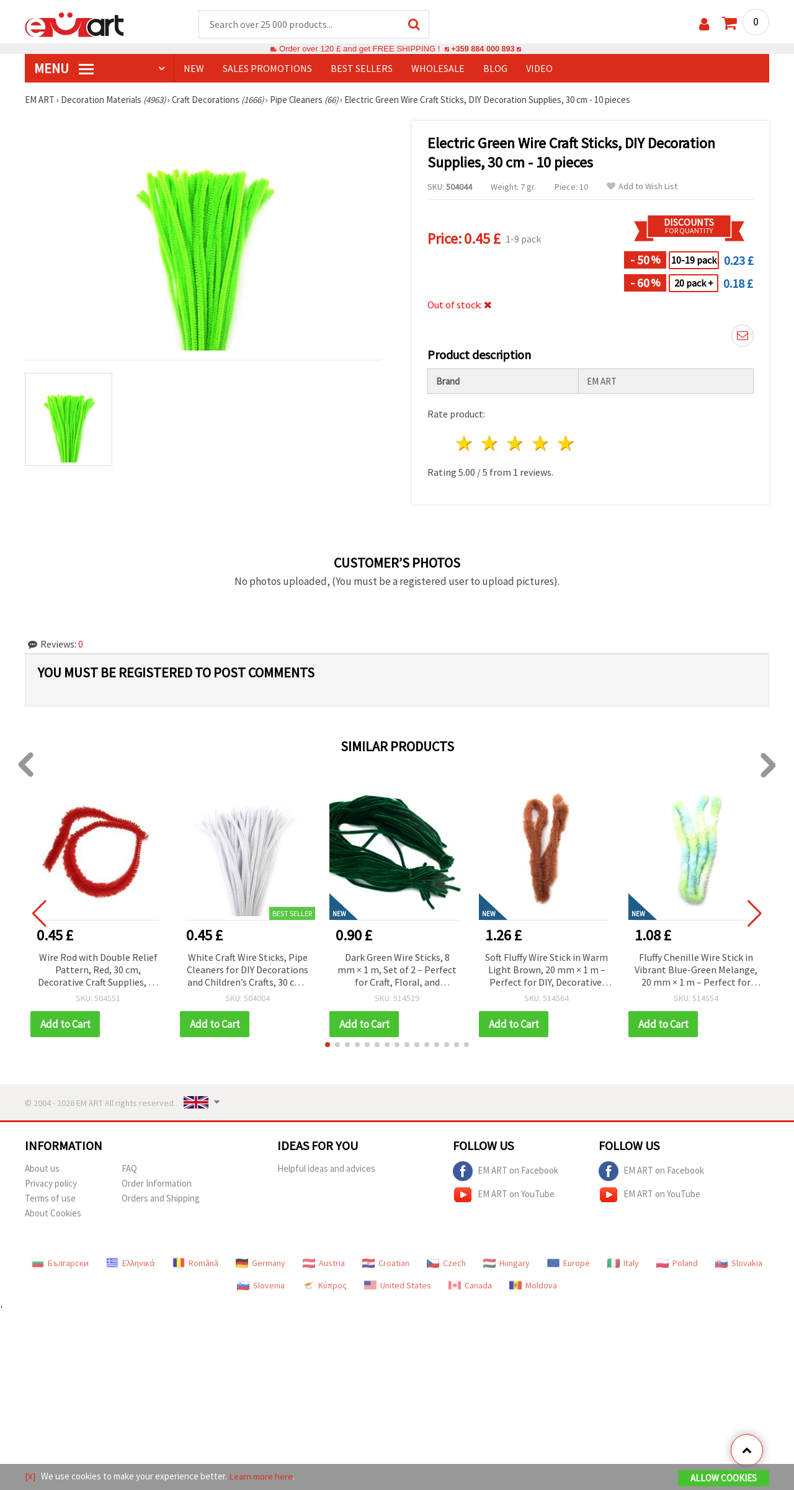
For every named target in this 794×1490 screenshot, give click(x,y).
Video (539, 69)
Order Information (157, 1184)
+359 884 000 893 (482, 49)
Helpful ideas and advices (326, 1169)
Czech (446, 1263)
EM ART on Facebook (505, 1172)
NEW (194, 69)
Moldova (533, 1286)
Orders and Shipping (161, 1199)
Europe (568, 1263)
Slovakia (738, 1263)
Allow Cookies (723, 1478)
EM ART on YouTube (504, 1195)
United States (397, 1286)
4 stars (540, 444)
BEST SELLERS (362, 69)
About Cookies (53, 1214)
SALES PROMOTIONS (267, 69)
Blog (495, 69)
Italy (623, 1263)
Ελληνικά (130, 1263)
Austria (324, 1263)
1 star (465, 444)
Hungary (506, 1263)
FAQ (129, 1169)
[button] (327, 1045)
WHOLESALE (438, 69)
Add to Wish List (642, 187)
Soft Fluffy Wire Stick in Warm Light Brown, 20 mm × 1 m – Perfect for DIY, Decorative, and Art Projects (546, 971)
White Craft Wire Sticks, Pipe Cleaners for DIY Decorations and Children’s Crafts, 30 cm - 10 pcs (247, 971)
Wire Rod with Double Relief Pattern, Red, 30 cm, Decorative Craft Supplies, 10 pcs (98, 971)
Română (195, 1263)
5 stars (566, 444)
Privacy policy (51, 1184)
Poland (677, 1263)
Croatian (385, 1263)
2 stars (490, 444)
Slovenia (261, 1285)
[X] (30, 1477)
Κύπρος (324, 1286)
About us (42, 1169)
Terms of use (50, 1199)
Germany (260, 1263)
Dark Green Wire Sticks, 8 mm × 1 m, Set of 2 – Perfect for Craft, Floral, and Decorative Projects (397, 971)
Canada (470, 1286)
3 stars (516, 444)
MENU (64, 69)
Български (60, 1263)
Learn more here (261, 1477)
